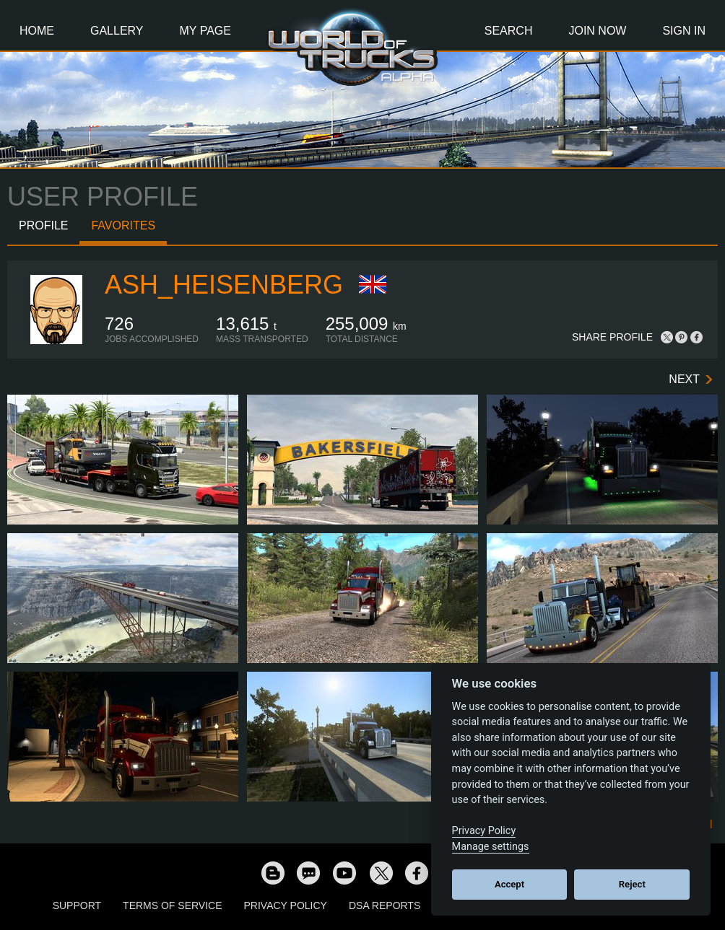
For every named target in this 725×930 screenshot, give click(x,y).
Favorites (123, 225)
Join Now (597, 31)
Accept (509, 884)
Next (684, 379)
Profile (43, 225)
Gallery (117, 31)
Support (77, 905)
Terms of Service (172, 905)
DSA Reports (384, 905)
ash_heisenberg (224, 284)
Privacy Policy (285, 905)
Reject (632, 884)
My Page (205, 31)
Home (36, 31)
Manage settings (490, 847)
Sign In (684, 31)
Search (509, 31)
